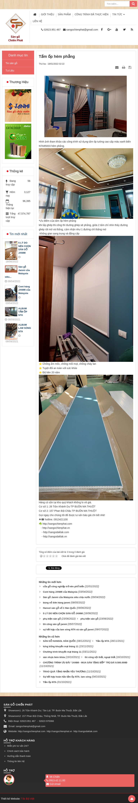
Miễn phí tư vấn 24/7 (18, 745)
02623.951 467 (52, 29)
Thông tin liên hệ (15, 761)
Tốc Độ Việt (27, 798)
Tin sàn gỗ (11, 63)
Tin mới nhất (18, 234)
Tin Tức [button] (118, 15)
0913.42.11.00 (55, 780)
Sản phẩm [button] (64, 14)
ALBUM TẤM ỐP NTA (22, 311)
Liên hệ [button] (37, 21)
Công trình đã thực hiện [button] (92, 14)
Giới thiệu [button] (47, 14)
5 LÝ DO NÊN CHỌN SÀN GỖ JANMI (24, 247)
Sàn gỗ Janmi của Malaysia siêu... (17, 271)
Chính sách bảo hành (18, 751)
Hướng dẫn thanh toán (19, 756)
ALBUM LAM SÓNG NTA (24, 328)
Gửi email (53, 784)
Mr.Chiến (55, 776)
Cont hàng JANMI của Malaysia (24, 290)
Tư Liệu (10, 70)
